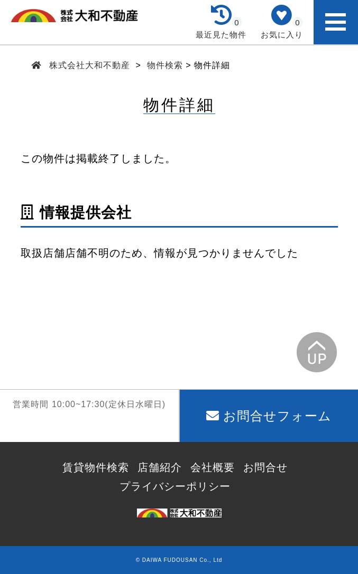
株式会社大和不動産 (90, 65)
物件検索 (165, 65)
